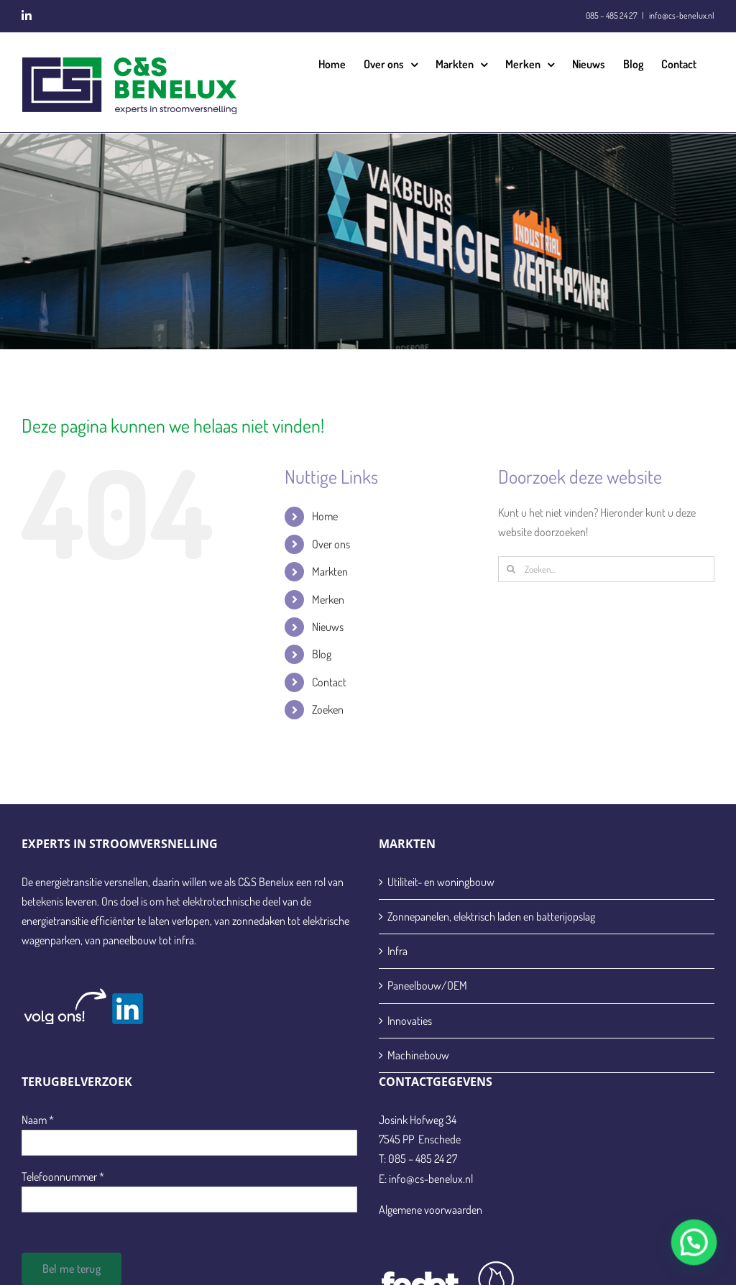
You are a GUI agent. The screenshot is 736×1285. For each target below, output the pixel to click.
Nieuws (328, 627)
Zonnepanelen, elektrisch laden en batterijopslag (491, 916)
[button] (696, 1250)
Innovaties (409, 1020)
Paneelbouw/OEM (427, 985)
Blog (321, 654)
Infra (397, 951)
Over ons (331, 544)
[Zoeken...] (606, 569)
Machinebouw (418, 1055)
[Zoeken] (511, 569)
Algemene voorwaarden (430, 1209)
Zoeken (328, 709)
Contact (329, 682)
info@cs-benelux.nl (681, 15)
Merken (328, 599)
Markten (330, 571)
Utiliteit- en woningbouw (440, 882)
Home (325, 516)
